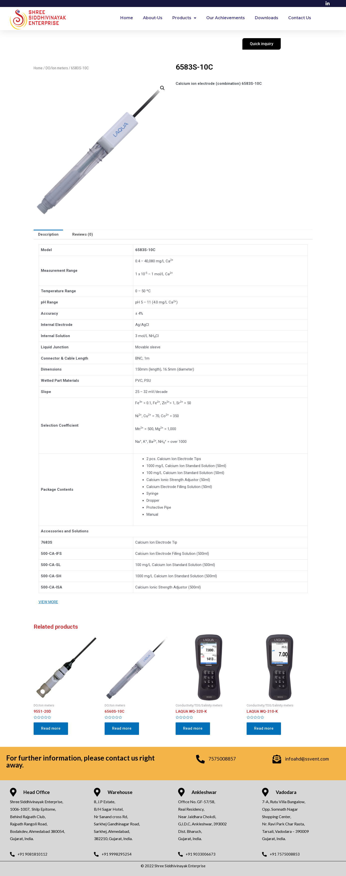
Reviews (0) (82, 234)
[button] (261, 44)
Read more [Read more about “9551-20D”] (51, 728)
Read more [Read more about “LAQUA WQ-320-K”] (193, 728)
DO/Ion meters (57, 68)
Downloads (266, 17)
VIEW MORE (48, 602)
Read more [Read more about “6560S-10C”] (122, 728)
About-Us (152, 17)
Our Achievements (225, 17)
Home (126, 17)
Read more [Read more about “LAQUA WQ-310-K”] (264, 728)
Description (48, 234)
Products (184, 17)
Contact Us (299, 17)
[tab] (48, 234)
